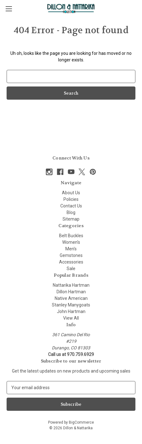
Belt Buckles (71, 235)
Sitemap (71, 219)
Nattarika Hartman (71, 285)
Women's (71, 242)
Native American (71, 298)
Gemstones (71, 255)
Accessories (71, 261)
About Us (71, 192)
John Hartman (71, 311)
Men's (71, 248)
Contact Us (71, 205)
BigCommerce (81, 422)
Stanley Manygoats (71, 304)
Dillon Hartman (71, 291)
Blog (71, 212)
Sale (71, 268)
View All (71, 318)
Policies (71, 199)
